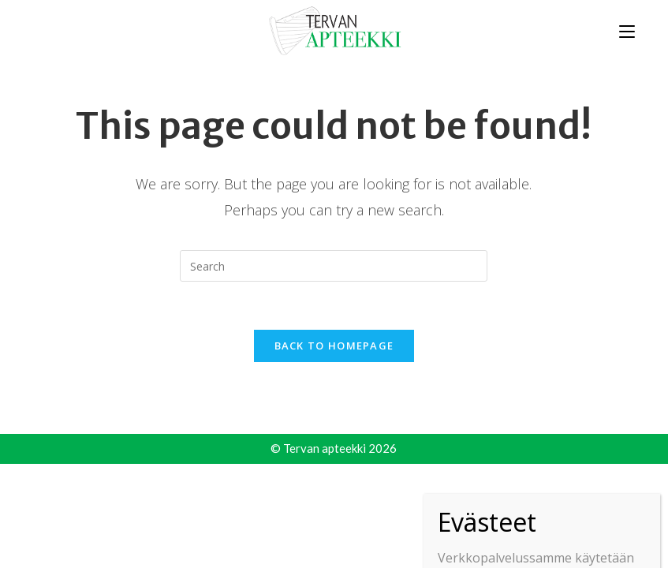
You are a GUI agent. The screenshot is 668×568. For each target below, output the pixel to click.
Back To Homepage (334, 345)
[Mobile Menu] (627, 30)
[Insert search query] (333, 266)
